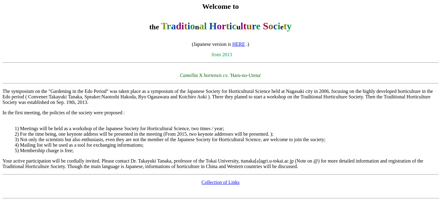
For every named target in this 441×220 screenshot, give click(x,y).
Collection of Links (220, 182)
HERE (238, 44)
